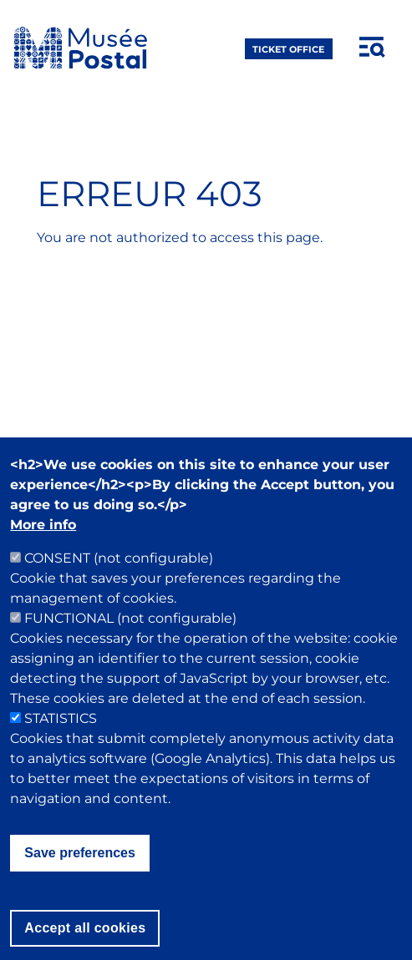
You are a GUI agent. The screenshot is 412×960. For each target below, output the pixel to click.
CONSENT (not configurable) (118, 587)
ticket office (288, 48)
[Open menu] (372, 47)
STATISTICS (60, 747)
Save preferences (79, 882)
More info (43, 554)
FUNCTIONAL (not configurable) (130, 647)
